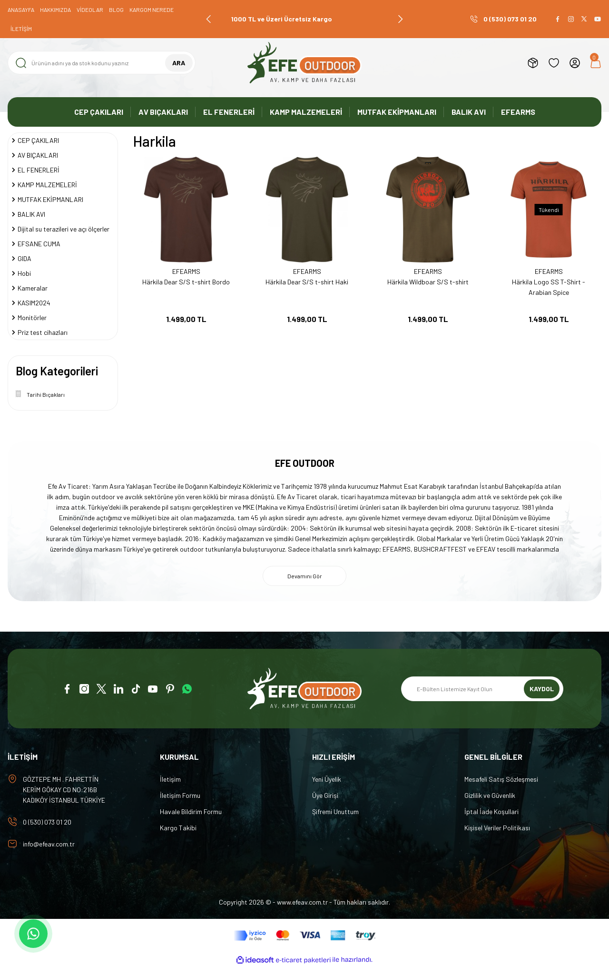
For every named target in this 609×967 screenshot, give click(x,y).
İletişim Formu (180, 795)
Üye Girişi (325, 795)
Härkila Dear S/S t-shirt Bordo (186, 282)
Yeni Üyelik (326, 779)
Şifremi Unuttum (335, 811)
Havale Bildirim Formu (191, 811)
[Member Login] (574, 63)
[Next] (400, 19)
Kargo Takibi (178, 828)
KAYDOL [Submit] (542, 689)
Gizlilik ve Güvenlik (489, 795)
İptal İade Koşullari (491, 811)
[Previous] (209, 19)
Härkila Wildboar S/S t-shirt (428, 282)
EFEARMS (186, 271)
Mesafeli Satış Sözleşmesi (501, 779)
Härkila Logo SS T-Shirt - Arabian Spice (548, 287)
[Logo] (304, 62)
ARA (178, 63)
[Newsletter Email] (482, 688)
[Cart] (595, 63)
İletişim (170, 779)
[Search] (102, 62)
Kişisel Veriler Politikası (497, 828)
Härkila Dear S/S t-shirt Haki (306, 282)
